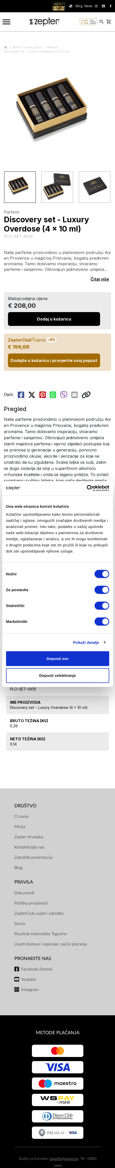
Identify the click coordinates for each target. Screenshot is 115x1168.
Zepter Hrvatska (28, 837)
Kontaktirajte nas (29, 847)
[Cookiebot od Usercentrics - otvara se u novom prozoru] (86, 488)
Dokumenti (24, 893)
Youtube (28, 979)
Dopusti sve (57, 658)
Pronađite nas (32, 958)
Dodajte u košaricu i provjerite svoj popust (54, 360)
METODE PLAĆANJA (57, 1033)
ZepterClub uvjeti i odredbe (39, 913)
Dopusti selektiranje (57, 675)
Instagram (30, 990)
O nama (21, 816)
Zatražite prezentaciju (33, 857)
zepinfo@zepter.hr (64, 1159)
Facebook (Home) (36, 969)
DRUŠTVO (25, 806)
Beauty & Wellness (27, 47)
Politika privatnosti (31, 903)
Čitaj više (100, 279)
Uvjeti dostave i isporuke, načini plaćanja (50, 944)
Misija (19, 827)
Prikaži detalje (86, 642)
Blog (18, 868)
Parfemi (52, 47)
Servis (19, 924)
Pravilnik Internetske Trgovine (40, 934)
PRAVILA (23, 882)
